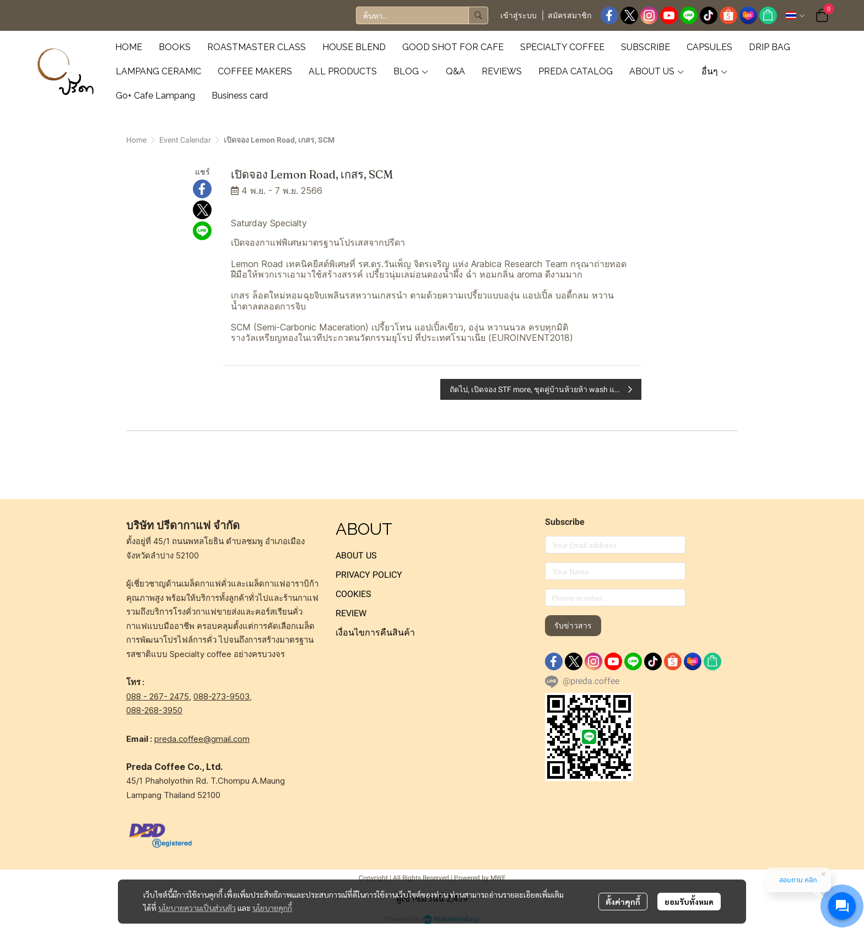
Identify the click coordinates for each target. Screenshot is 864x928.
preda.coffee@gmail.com (202, 739)
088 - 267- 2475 (157, 696)
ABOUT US (356, 555)
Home (136, 139)
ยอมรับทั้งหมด (689, 902)
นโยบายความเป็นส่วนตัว (197, 908)
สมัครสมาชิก (569, 15)
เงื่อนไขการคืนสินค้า (375, 632)
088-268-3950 (154, 710)
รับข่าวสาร (573, 625)
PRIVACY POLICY (369, 574)
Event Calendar (185, 139)
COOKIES (353, 594)
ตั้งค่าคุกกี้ (623, 902)
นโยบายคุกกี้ (272, 908)
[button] (422, 15)
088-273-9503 (221, 696)
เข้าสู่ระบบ (518, 15)
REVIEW (351, 613)
